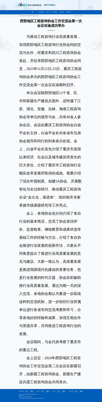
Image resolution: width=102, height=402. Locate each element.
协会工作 (48, 12)
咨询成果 (55, 12)
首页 (32, 12)
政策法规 (62, 12)
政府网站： (38, 391)
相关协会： (54, 391)
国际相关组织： (21, 391)
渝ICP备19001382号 (28, 398)
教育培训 (68, 12)
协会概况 (41, 12)
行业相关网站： (71, 391)
